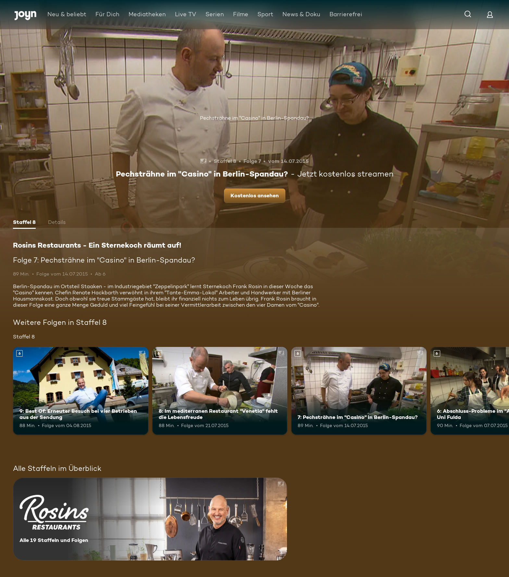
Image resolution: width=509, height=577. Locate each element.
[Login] (490, 14)
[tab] (24, 223)
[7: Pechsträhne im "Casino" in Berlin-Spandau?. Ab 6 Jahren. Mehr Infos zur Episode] (359, 391)
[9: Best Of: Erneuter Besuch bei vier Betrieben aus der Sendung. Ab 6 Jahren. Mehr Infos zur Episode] (80, 391)
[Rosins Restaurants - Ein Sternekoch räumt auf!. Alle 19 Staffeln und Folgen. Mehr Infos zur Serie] (150, 519)
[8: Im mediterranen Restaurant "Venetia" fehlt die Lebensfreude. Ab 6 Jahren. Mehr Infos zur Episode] (220, 391)
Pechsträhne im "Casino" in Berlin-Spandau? (254, 118)
